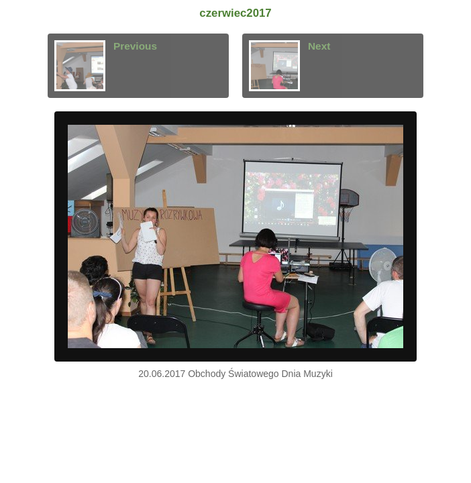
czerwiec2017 (235, 13)
